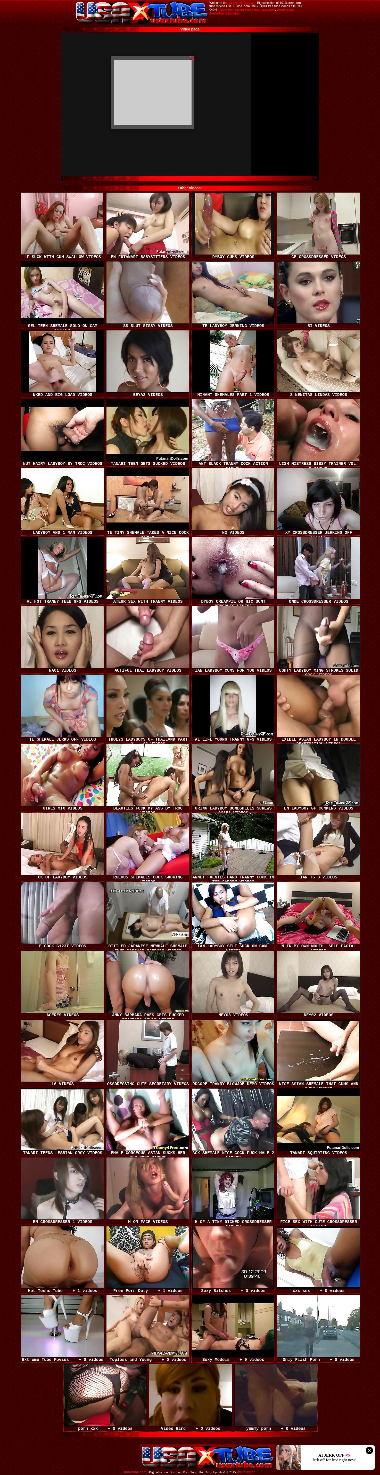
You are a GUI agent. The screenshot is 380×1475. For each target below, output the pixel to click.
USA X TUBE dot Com (240, 2)
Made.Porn (268, 9)
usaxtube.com (135, 1472)
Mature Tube (226, 9)
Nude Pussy (232, 12)
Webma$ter (246, 1472)
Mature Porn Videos (247, 9)
